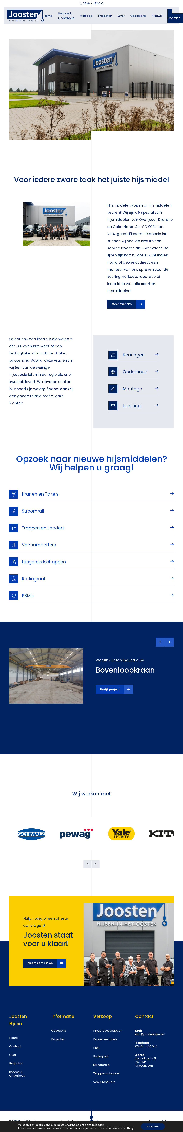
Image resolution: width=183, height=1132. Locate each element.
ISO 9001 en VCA (20, 1121)
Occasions (138, 16)
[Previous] (160, 642)
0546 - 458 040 (146, 1046)
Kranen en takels (105, 1039)
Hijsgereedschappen (107, 1031)
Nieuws (157, 16)
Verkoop (86, 16)
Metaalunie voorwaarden (84, 1121)
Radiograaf (101, 1056)
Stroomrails (101, 1065)
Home (48, 16)
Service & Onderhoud (17, 1074)
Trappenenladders (106, 1073)
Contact (15, 1046)
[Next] (169, 642)
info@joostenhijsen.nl (150, 1034)
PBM (96, 1048)
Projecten (105, 16)
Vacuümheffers (104, 1082)
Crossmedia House (161, 1121)
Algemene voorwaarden (49, 1121)
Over (121, 16)
